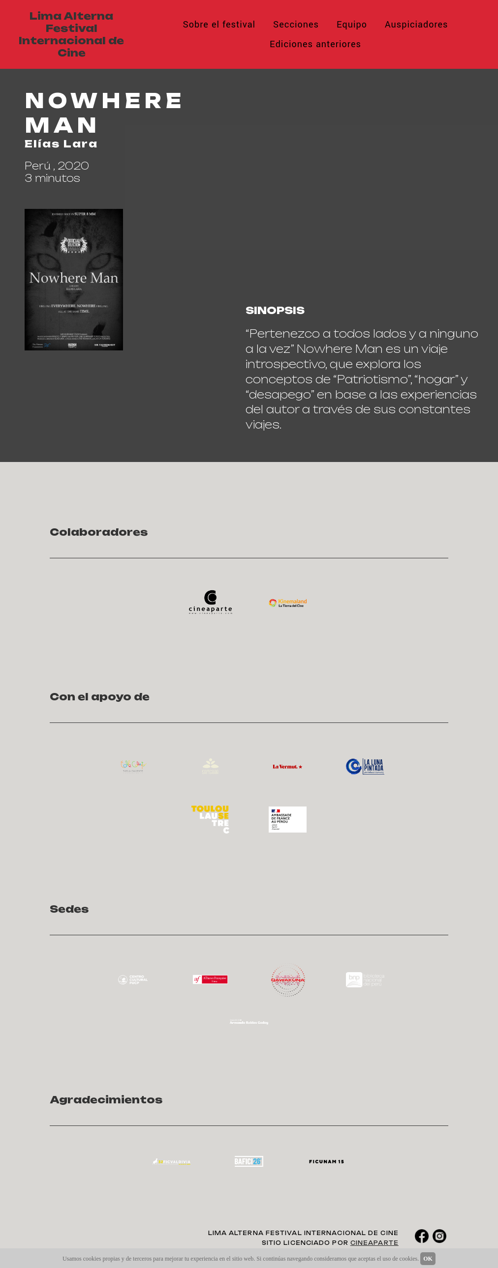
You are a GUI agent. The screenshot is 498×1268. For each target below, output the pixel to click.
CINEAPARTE (374, 1242)
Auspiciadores (416, 24)
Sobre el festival (219, 24)
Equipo (352, 24)
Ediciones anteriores (315, 44)
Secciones (296, 24)
